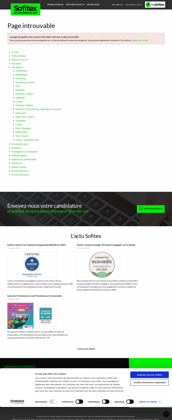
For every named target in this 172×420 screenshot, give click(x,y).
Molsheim (20, 89)
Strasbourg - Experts (25, 82)
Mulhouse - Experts (24, 105)
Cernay (18, 124)
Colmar (18, 101)
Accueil (14, 51)
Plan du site (16, 162)
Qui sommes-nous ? (134, 4)
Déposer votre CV (74, 4)
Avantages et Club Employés (24, 151)
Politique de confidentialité (23, 159)
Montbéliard (21, 70)
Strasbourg (20, 78)
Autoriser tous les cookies (149, 388)
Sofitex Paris (21, 131)
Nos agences (118, 4)
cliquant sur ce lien (139, 40)
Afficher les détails (148, 415)
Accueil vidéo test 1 (20, 170)
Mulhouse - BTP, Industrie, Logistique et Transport (38, 108)
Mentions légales (19, 155)
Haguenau (20, 97)
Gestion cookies (18, 166)
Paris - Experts (22, 135)
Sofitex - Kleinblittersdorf (27, 139)
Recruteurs (92, 4)
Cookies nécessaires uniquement (150, 395)
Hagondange (21, 74)
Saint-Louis (20, 112)
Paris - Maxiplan (23, 128)
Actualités (16, 147)
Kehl (17, 85)
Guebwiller (20, 120)
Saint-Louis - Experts (24, 116)
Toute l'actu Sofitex (86, 306)
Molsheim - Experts (24, 93)
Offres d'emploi (55, 4)
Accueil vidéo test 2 (20, 174)
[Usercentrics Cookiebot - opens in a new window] (17, 415)
